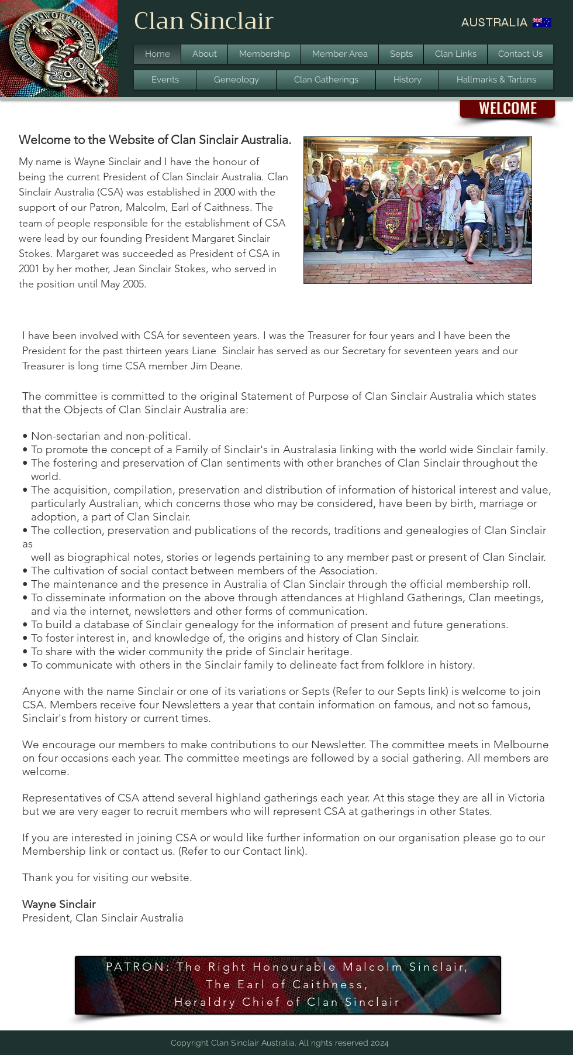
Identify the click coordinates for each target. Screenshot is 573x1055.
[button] (507, 108)
